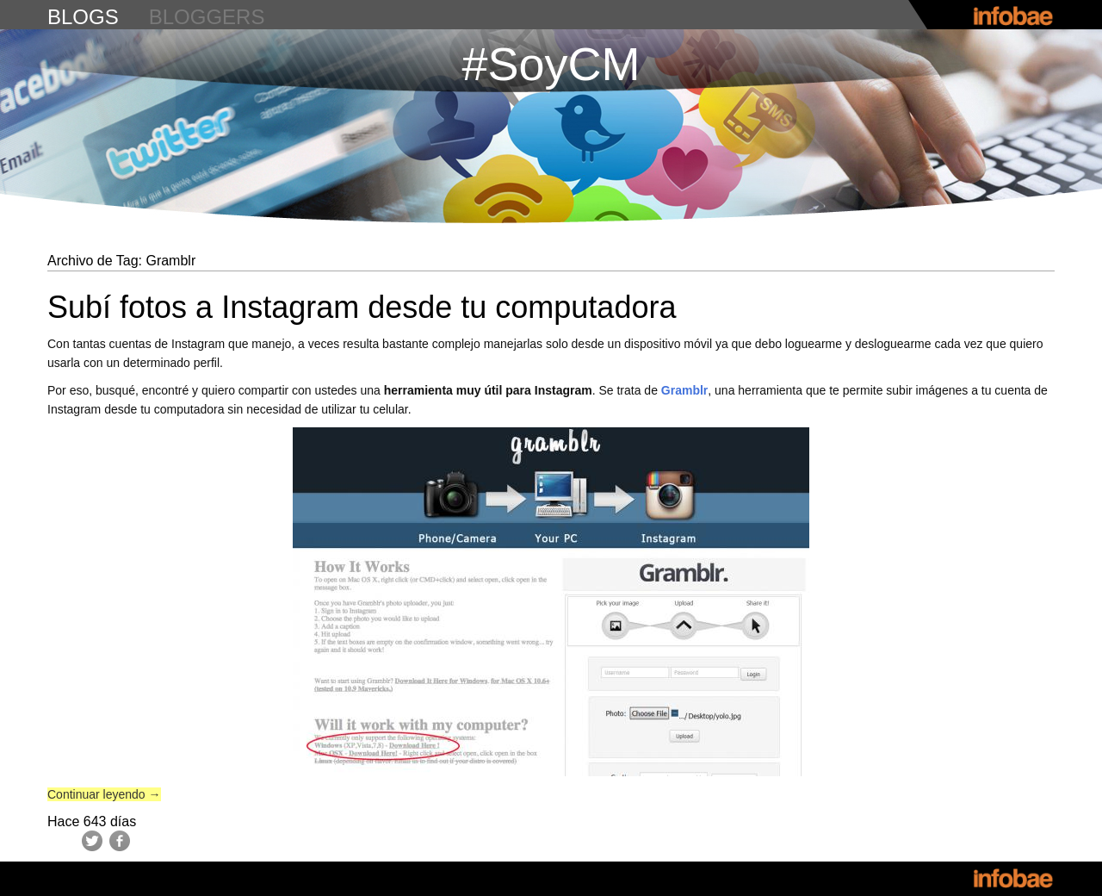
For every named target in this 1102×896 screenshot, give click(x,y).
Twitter (92, 841)
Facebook (119, 841)
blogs (83, 16)
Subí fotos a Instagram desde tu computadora (361, 307)
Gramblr (684, 390)
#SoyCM (550, 64)
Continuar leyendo (104, 794)
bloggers (207, 16)
